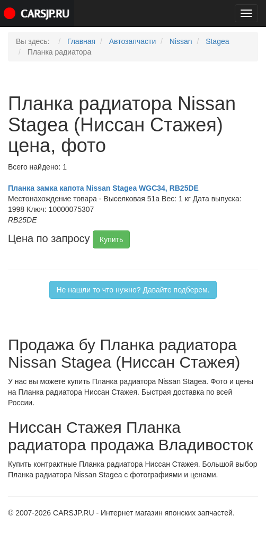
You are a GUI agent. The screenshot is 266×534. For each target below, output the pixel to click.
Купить (111, 239)
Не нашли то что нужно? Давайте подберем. (132, 290)
